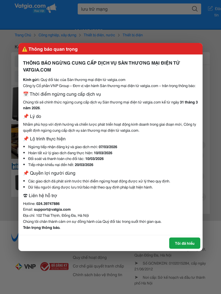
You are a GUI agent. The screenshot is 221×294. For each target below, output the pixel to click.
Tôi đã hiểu (185, 243)
